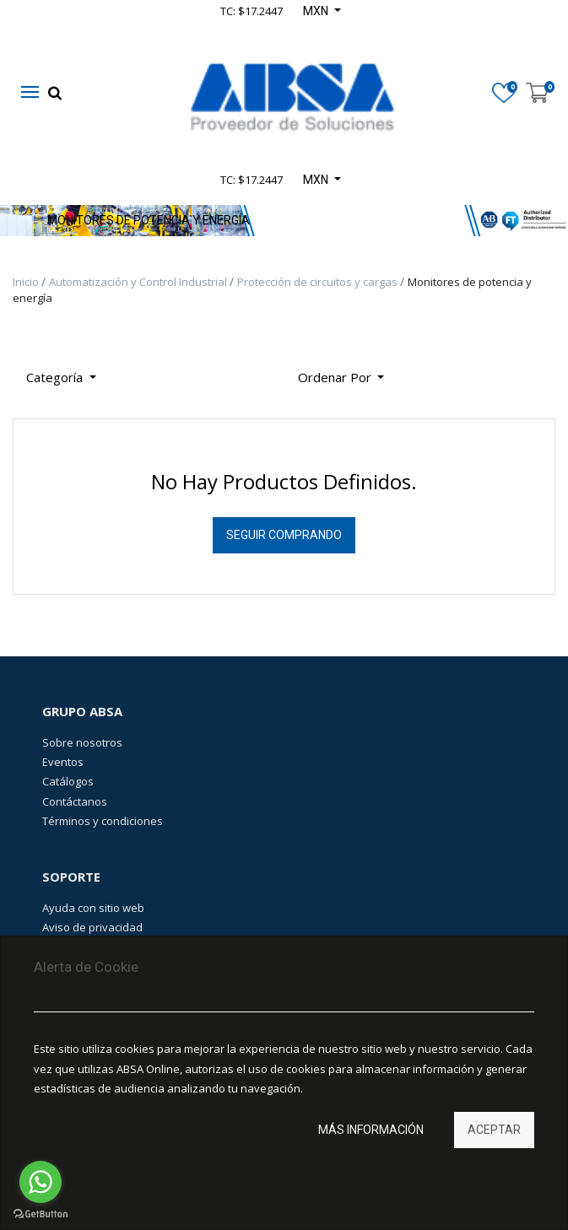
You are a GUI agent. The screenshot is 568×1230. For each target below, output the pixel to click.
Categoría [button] (56, 377)
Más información (371, 1129)
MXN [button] (317, 179)
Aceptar (494, 1129)
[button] (341, 377)
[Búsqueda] (410, 371)
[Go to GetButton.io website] (41, 1213)
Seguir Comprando (284, 535)
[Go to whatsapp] (40, 1182)
